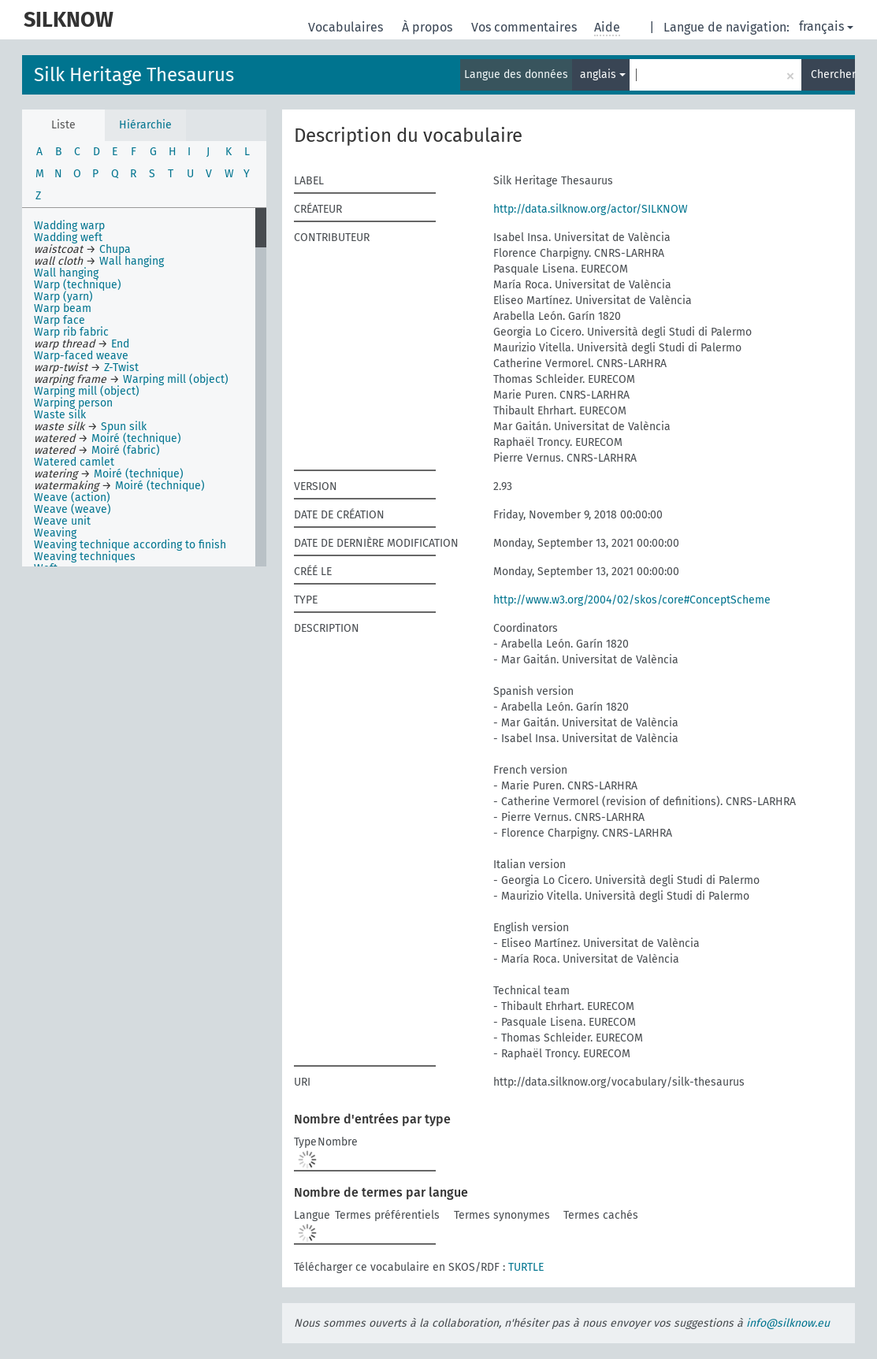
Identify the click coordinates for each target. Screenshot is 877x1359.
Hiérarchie (145, 125)
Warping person (73, 403)
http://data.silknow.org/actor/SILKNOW (590, 209)
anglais (603, 74)
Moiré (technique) (136, 438)
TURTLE (526, 1267)
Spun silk (124, 426)
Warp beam (62, 308)
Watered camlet (74, 462)
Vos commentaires (525, 27)
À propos (428, 27)
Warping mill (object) (176, 379)
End (120, 344)
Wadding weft (68, 237)
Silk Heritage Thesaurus (134, 75)
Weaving (55, 533)
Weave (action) (72, 497)
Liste (63, 125)
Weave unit (62, 521)
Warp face (59, 320)
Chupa (115, 249)
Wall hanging (131, 261)
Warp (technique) (77, 284)
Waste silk (60, 414)
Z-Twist (121, 367)
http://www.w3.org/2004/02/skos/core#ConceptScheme (632, 600)
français (826, 26)
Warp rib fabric (71, 332)
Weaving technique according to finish (130, 544)
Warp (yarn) (63, 296)
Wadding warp (69, 225)
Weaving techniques (85, 556)
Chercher (833, 74)
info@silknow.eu (788, 1323)
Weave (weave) (72, 509)
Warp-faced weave (81, 355)
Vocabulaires (347, 27)
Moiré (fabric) (125, 450)
